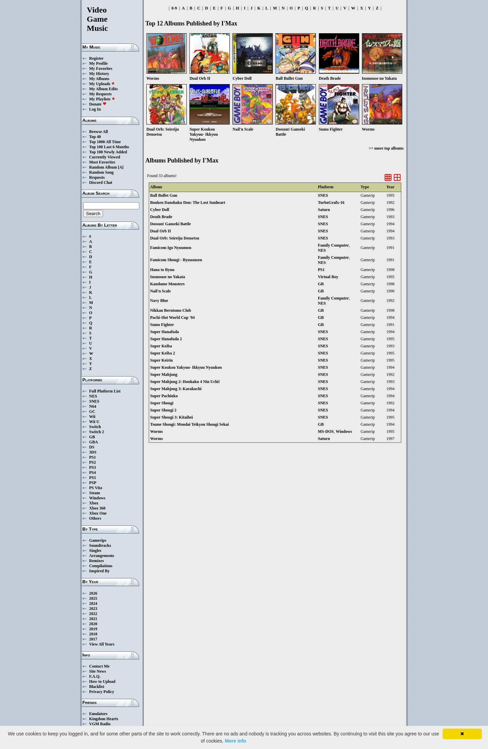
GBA (93, 442)
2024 (93, 603)
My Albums (99, 78)
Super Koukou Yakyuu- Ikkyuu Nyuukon (186, 367)
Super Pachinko (164, 395)
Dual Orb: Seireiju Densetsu (174, 238)
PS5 (92, 477)
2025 (93, 598)
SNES (94, 401)
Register (96, 58)
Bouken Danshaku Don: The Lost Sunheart (187, 202)
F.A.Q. (94, 676)
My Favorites (100, 68)
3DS (92, 452)
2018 (93, 634)
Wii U (94, 421)
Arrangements (101, 555)
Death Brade (161, 216)
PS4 (92, 472)
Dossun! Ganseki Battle (170, 224)
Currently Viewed (104, 157)
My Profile (98, 63)
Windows (97, 498)
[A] (121, 167)
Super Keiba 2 (162, 353)
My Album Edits (103, 89)
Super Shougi (162, 403)
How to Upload (102, 681)
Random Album (103, 167)
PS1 (92, 457)
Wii (92, 416)
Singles (95, 550)
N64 (92, 406)
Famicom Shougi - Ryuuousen (176, 259)
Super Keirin (161, 360)
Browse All (98, 131)
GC (92, 411)
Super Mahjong (163, 374)
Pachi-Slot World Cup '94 (172, 317)
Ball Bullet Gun (163, 195)
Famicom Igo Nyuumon (170, 247)
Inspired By (99, 571)
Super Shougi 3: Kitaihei (171, 417)
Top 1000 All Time (105, 141)
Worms (156, 431)
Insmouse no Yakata (167, 276)
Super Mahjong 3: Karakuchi (175, 388)
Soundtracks (100, 545)
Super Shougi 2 (163, 410)
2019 (93, 629)
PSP (92, 482)
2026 (93, 593)
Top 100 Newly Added (108, 152)
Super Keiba (161, 346)
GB (92, 437)
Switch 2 (96, 431)
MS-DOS (326, 431)
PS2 (92, 462)
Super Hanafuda (164, 331)
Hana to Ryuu (162, 269)
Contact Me (99, 666)
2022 (93, 613)
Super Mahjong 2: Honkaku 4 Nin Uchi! (185, 381)
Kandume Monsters (167, 284)
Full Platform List (105, 391)
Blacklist (96, 686)
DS (91, 447)
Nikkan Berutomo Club (170, 310)
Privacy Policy (101, 691)
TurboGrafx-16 (331, 202)
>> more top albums (386, 148)
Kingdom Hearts (103, 718)
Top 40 (95, 136)
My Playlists (102, 99)
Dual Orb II (160, 231)
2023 (93, 608)
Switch (95, 426)
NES (93, 396)
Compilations (101, 565)
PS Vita (95, 487)
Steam (94, 493)
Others (95, 518)
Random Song (101, 172)
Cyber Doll (159, 209)
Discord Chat (100, 182)
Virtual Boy (328, 276)
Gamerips (97, 540)
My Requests (100, 94)
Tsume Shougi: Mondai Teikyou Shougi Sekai (189, 424)
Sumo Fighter (162, 324)
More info (235, 741)
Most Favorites (102, 162)
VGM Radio (99, 724)
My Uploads (102, 83)
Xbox (93, 503)
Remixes (96, 560)
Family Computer (333, 245)
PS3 (92, 467)
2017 (93, 639)
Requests (97, 177)
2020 (93, 623)
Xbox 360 (97, 508)
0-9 (174, 8)
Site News (97, 671)
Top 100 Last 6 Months (109, 147)
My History (99, 73)
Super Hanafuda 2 (166, 339)
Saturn (324, 209)
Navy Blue (159, 300)
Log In (95, 109)
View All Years (101, 644)
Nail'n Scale (160, 291)
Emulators (98, 713)
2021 (93, 618)
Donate (97, 104)
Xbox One (98, 513)
